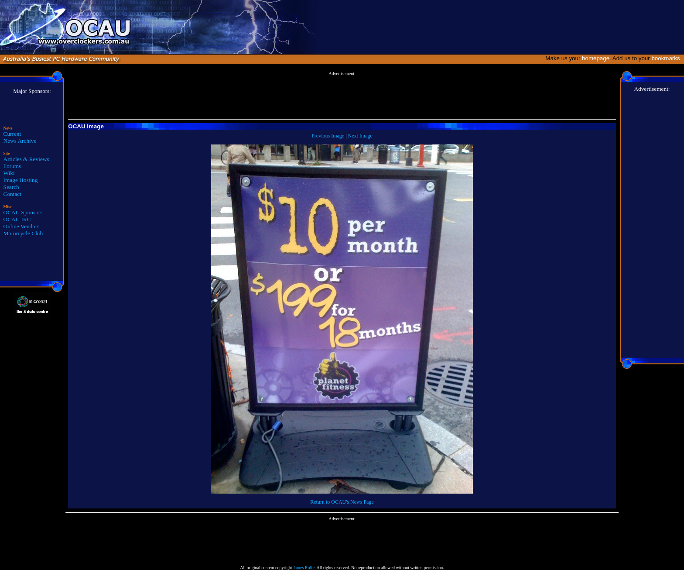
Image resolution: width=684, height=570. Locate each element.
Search (11, 187)
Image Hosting (20, 180)
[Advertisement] (342, 95)
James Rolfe (304, 567)
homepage (595, 58)
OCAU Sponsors (23, 212)
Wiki (9, 173)
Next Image (360, 136)
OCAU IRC (17, 219)
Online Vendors (21, 226)
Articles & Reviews (26, 159)
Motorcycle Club (23, 233)
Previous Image (327, 136)
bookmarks (667, 58)
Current (12, 133)
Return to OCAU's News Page (341, 502)
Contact (12, 194)
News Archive (20, 140)
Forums (12, 166)
